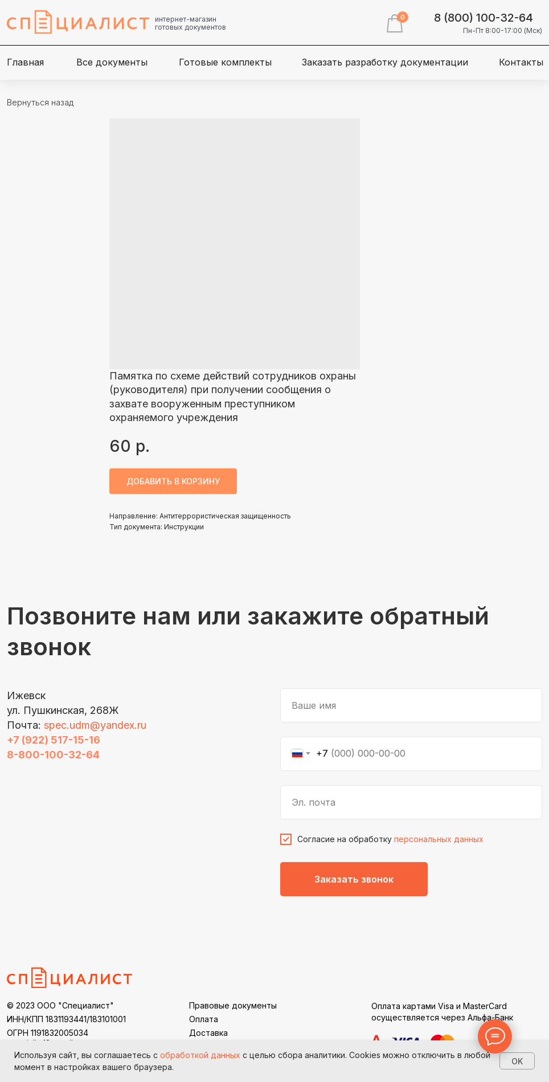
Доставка (208, 1033)
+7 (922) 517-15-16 (53, 740)
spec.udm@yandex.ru (95, 725)
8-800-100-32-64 (53, 755)
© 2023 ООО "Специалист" (60, 1005)
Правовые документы (233, 1005)
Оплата (203, 1019)
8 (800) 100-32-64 (483, 18)
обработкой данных (200, 1055)
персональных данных (439, 839)
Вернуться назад (40, 102)
